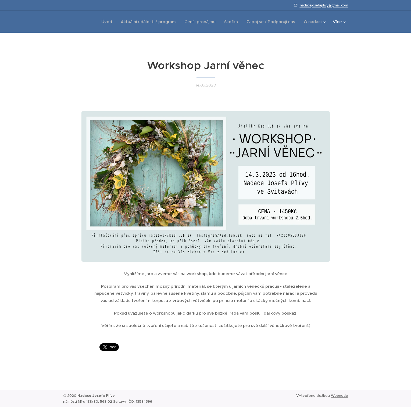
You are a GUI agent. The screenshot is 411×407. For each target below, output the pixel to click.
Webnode (339, 395)
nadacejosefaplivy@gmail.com (324, 5)
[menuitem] (108, 21)
